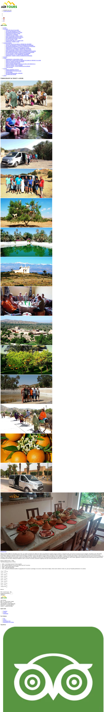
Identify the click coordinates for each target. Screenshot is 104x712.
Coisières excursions (7, 42)
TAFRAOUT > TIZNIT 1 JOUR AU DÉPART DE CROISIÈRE (19, 55)
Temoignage (5, 613)
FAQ (4, 618)
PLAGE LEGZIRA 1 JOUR (11, 39)
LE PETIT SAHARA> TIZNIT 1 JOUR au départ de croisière (18, 49)
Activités (5, 68)
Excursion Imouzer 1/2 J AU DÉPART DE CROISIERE (17, 54)
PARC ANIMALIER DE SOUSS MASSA (14, 37)
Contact (4, 75)
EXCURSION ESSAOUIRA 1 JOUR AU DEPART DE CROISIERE (20, 52)
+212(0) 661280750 (7, 11)
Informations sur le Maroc (8, 622)
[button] (2, 551)
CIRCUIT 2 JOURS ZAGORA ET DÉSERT (15, 61)
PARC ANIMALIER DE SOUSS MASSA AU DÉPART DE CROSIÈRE (21, 51)
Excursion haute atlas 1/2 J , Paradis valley (14, 40)
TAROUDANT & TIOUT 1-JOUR (13, 33)
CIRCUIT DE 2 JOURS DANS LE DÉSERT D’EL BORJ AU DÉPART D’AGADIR (23, 60)
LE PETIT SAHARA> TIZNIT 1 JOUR (14, 35)
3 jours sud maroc (9, 67)
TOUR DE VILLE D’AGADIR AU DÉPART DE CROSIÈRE (18, 44)
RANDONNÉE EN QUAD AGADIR (13, 70)
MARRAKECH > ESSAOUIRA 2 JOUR (14, 59)
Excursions (5, 28)
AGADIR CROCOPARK (11, 74)
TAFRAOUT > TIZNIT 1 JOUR (12, 41)
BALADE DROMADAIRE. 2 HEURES (14, 73)
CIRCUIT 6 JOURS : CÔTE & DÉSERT (14, 65)
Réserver (3, 594)
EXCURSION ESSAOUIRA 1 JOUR (13, 38)
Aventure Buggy (9, 72)
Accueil (4, 27)
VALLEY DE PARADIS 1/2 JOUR (13, 31)
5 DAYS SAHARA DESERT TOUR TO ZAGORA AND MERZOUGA (20, 63)
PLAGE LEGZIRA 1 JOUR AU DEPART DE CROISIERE (18, 53)
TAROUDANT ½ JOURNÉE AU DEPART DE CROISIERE (18, 48)
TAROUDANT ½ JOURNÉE (12, 34)
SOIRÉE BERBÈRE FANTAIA (12, 69)
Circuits (4, 58)
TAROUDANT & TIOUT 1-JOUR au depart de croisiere (17, 47)
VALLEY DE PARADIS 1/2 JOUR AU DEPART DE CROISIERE (19, 45)
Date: (2, 592)
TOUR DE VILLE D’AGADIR (12, 30)
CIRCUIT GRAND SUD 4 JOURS (13, 62)
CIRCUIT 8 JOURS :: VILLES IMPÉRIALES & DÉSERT (18, 66)
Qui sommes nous (7, 621)
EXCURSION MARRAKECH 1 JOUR (14, 32)
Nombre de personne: (5, 593)
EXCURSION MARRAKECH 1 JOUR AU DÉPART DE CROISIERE (20, 46)
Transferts (5, 56)
